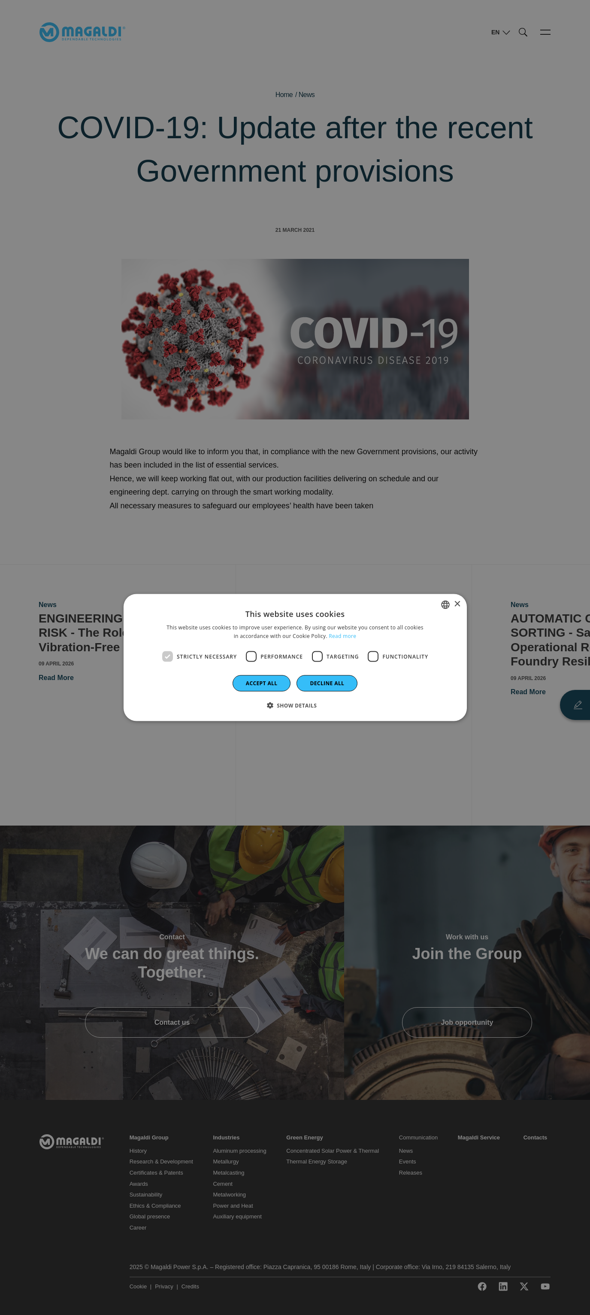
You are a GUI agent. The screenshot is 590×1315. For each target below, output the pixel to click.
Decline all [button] (327, 683)
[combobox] (445, 604)
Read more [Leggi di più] (342, 635)
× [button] (457, 604)
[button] (295, 705)
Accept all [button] (262, 683)
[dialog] (295, 657)
